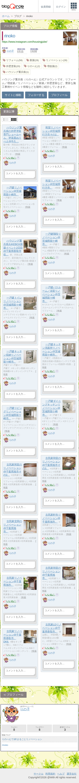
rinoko (9, 35)
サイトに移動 (13, 95)
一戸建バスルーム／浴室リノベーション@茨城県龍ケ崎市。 (51, 294)
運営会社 (72, 773)
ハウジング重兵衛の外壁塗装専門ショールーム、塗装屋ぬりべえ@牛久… (12, 134)
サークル (38, 773)
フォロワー (39, 728)
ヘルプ (61, 773)
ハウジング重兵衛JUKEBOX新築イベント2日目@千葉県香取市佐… (13, 247)
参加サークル (65, 728)
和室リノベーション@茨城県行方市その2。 (51, 131)
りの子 (8, 50)
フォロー (14, 728)
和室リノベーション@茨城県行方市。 (51, 184)
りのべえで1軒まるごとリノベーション (22, 739)
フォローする (36, 95)
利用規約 (50, 773)
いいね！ (11, 157)
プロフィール (59, 95)
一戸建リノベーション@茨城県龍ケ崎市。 (12, 191)
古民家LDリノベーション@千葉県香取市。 (51, 628)
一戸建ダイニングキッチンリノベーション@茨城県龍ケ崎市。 (51, 407)
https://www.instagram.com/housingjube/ (24, 41)
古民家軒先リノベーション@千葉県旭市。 (51, 518)
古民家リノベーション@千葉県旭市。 (12, 581)
